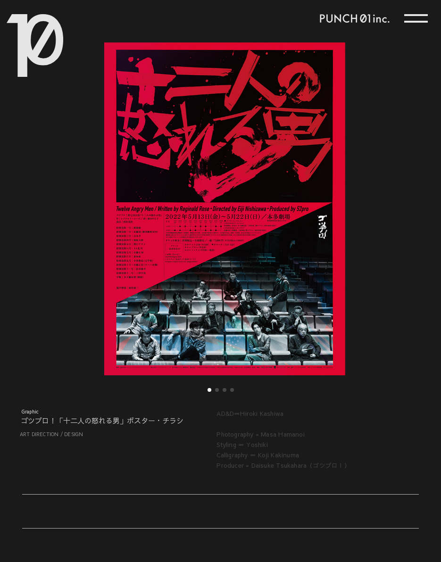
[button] (121, 198)
